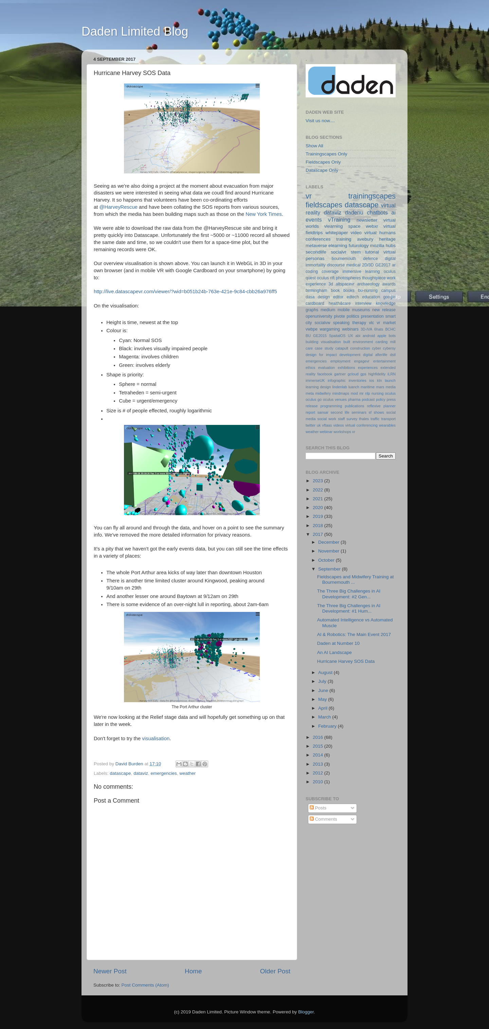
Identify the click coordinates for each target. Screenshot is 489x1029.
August (326, 672)
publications (354, 406)
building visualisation (323, 342)
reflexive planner (381, 406)
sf (369, 412)
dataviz (140, 773)
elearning (337, 245)
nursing (377, 393)
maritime (368, 387)
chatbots (377, 212)
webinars (350, 329)
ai (393, 212)
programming (331, 406)
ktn (379, 380)
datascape (120, 773)
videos (338, 425)
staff (341, 419)
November (329, 551)
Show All (314, 145)
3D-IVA (366, 329)
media (391, 387)
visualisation (155, 738)
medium (328, 309)
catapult (342, 348)
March (325, 716)
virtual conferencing (361, 425)
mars (380, 387)
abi (358, 336)
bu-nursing (367, 290)
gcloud (353, 374)
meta (310, 393)
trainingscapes (372, 196)
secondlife (316, 252)
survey (351, 419)
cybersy (389, 348)
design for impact (321, 355)
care (309, 348)
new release (384, 309)
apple (381, 336)
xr (353, 432)
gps (363, 374)
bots (392, 336)
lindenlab (339, 387)
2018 (318, 525)
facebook (324, 374)
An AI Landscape (334, 652)
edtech (353, 297)
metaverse (316, 245)
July (323, 681)
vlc (371, 322)
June (323, 690)
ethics (310, 368)
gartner (340, 374)
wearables (387, 425)
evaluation (326, 368)
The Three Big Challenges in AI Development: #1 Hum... (349, 608)
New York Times (264, 214)
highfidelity (376, 374)
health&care (340, 303)
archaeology (368, 284)
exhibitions (346, 368)
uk (319, 425)
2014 (318, 754)
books (348, 290)
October (327, 560)
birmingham (316, 290)
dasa (310, 297)
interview (363, 303)
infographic (337, 380)
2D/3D (368, 265)
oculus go (314, 399)
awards (389, 284)
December (329, 542)
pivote (339, 316)
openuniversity (319, 316)
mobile (344, 309)
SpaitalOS (337, 336)
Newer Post (110, 971)
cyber (376, 348)
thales (364, 419)
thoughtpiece (374, 278)
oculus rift (325, 278)
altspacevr (345, 284)
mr (361, 393)
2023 (318, 480)
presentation (372, 316)
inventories (357, 380)
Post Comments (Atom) (145, 985)
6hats (378, 329)
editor (338, 297)
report (310, 412)
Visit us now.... (320, 120)
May (323, 699)
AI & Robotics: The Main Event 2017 (354, 634)
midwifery (323, 393)
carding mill (386, 342)
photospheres (348, 278)
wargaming (330, 329)
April (323, 708)
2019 (318, 516)
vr (309, 196)
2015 (318, 746)
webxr (372, 226)
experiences (368, 368)
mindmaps (340, 393)
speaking (341, 322)
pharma (354, 399)
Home (193, 971)
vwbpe (312, 329)
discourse (336, 265)
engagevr (361, 361)
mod (354, 393)
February (328, 726)
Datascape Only (322, 170)
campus (388, 290)
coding (312, 271)
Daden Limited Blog (135, 31)
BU (308, 336)
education (371, 297)
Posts (318, 807)
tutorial (372, 252)
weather (187, 773)
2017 (318, 534)
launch (390, 380)
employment (340, 361)
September (330, 569)
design (324, 297)
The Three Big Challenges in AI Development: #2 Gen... (349, 593)
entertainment (384, 361)
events (314, 220)
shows (379, 412)
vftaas (327, 425)
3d (330, 284)
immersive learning (361, 271)
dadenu (354, 212)
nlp (367, 393)
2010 (318, 781)
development (350, 355)
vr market (386, 322)
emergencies (163, 773)
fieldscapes (324, 205)
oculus (390, 393)
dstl (393, 355)
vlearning (333, 226)
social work (327, 419)
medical (353, 265)
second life (340, 412)
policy (380, 399)
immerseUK (315, 380)
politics (353, 316)
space (354, 226)
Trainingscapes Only (326, 153)
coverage (330, 271)
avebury (365, 239)
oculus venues (335, 399)
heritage (387, 239)
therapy (359, 322)
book (335, 290)
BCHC (390, 329)
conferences (318, 239)
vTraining (339, 220)
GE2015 (320, 336)
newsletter (367, 220)
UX (350, 336)
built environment (358, 342)
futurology (358, 245)
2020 (318, 507)
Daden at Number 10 (338, 643)
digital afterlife (375, 355)
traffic (374, 419)
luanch (353, 387)
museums (361, 309)
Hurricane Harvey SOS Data (346, 661)
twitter (310, 425)
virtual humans (380, 232)
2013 (318, 764)
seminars (358, 412)
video (355, 232)
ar (394, 265)
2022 (318, 489)
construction (360, 348)
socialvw (322, 322)
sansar (323, 412)
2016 (318, 737)
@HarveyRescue (118, 207)
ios (371, 380)
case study (324, 348)
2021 (318, 498)
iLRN (391, 374)
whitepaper (336, 232)
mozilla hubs (383, 245)
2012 (318, 772)
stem (356, 252)
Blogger (306, 1011)
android (369, 336)
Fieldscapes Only (323, 162)
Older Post (275, 971)
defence (370, 258)
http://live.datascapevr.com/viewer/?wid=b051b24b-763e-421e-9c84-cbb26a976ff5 (185, 291)
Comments (323, 819)
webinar (326, 432)
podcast (368, 399)
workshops (342, 432)
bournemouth (344, 258)
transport (388, 419)
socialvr (338, 252)
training (343, 239)
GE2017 (383, 265)
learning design (318, 387)
